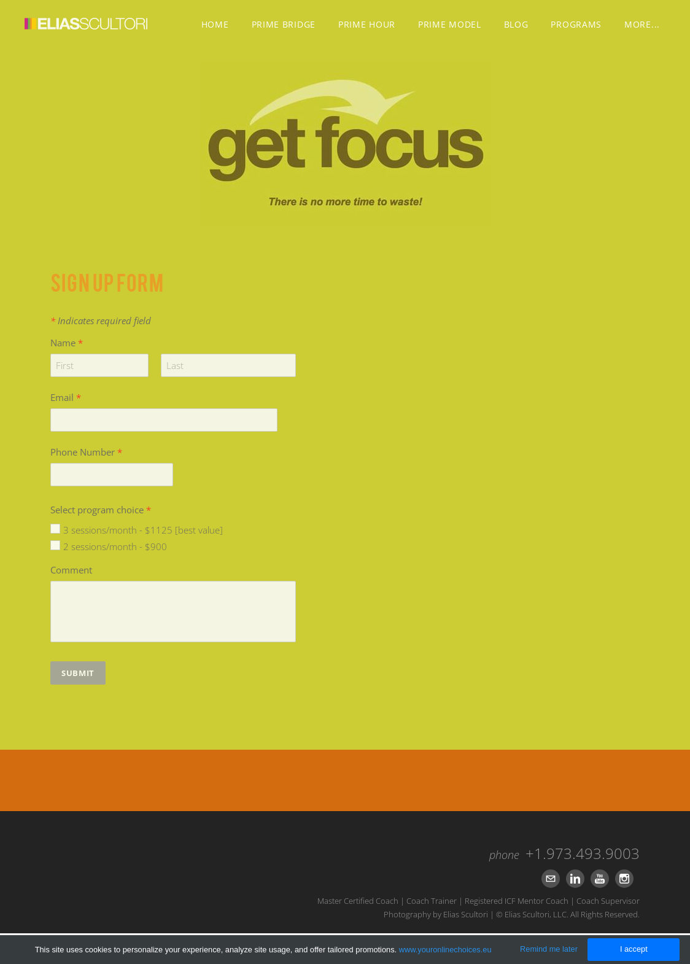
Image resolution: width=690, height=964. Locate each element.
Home (215, 24)
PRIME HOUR (366, 24)
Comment (71, 570)
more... (642, 24)
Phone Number (86, 452)
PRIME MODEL (449, 24)
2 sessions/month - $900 (115, 546)
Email (65, 397)
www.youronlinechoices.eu (445, 949)
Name (66, 342)
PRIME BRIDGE (284, 24)
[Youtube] (600, 878)
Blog (516, 24)
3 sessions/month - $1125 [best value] (143, 530)
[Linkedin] (575, 878)
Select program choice (100, 509)
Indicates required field (100, 320)
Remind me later (549, 949)
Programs (576, 24)
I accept (634, 949)
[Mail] (550, 878)
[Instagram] (624, 878)
